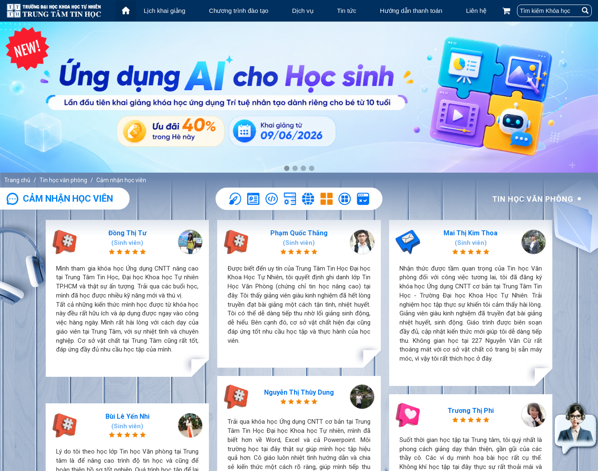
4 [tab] (311, 168)
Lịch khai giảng (164, 10)
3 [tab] (303, 168)
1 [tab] (286, 168)
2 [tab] (295, 168)
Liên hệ (476, 10)
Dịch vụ (302, 10)
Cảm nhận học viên (121, 180)
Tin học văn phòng (63, 180)
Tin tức (346, 10)
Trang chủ (17, 180)
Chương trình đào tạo (238, 10)
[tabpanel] (299, 97)
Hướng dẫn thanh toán (411, 10)
